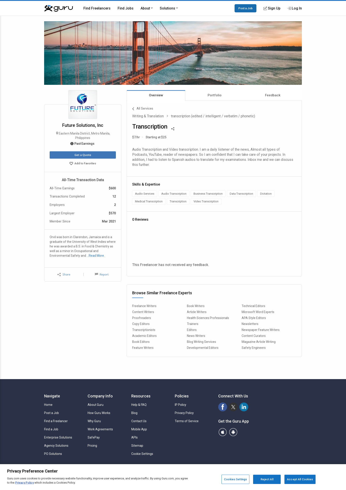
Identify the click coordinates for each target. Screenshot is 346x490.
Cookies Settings (235, 479)
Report (102, 274)
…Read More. (96, 255)
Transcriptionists (143, 330)
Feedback (272, 95)
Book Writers (196, 306)
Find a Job (51, 429)
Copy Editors (141, 324)
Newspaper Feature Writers (261, 330)
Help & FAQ (139, 404)
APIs (134, 437)
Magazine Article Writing (259, 342)
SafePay (94, 437)
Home (48, 404)
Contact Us (139, 421)
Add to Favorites (83, 164)
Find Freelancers (97, 8)
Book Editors (141, 342)
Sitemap (137, 445)
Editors (192, 330)
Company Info (100, 396)
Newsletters (250, 324)
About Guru (95, 404)
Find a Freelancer (56, 421)
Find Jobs (126, 8)
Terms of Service (187, 421)
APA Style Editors (254, 318)
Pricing (92, 445)
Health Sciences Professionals (208, 318)
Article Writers (197, 312)
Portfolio (215, 95)
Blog (134, 413)
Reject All (267, 479)
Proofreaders (141, 318)
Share (63, 274)
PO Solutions (53, 454)
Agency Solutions (56, 445)
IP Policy (180, 404)
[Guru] (58, 8)
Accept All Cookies (300, 479)
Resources (140, 396)
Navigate (52, 396)
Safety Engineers (254, 347)
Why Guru (94, 421)
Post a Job (245, 8)
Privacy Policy (184, 413)
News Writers (196, 336)
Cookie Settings (142, 454)
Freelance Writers (144, 306)
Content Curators (254, 336)
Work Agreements (100, 429)
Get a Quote (82, 155)
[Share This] (173, 128)
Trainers (192, 324)
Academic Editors (144, 336)
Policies (182, 396)
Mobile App (139, 429)
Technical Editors (253, 306)
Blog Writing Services (201, 342)
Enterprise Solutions (58, 437)
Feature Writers (143, 347)
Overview (156, 95)
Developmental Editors (202, 347)
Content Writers (143, 312)
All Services (142, 109)
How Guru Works (99, 413)
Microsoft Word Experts (258, 312)
